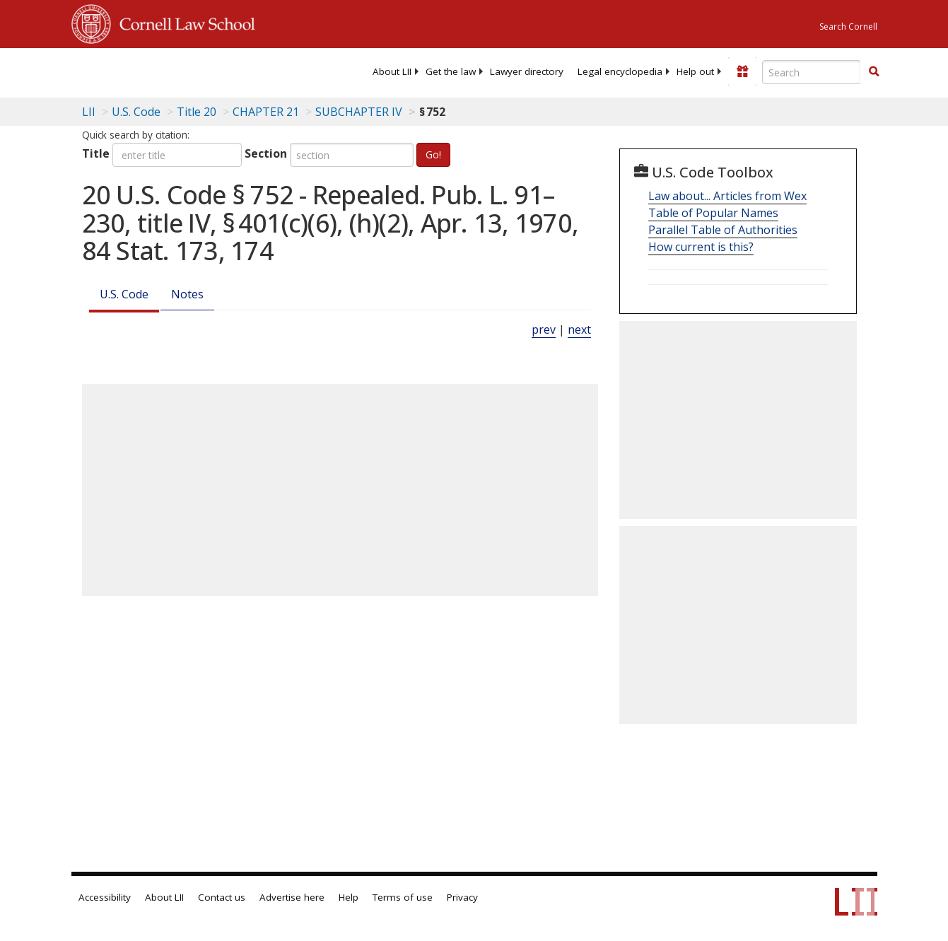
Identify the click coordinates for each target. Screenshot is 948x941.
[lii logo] (126, 71)
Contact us (221, 897)
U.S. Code (124, 294)
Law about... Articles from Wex (727, 196)
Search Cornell (848, 27)
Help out (695, 71)
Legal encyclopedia (620, 71)
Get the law (451, 71)
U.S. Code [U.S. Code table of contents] (136, 111)
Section (266, 153)
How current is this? (701, 247)
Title (96, 153)
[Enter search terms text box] (811, 72)
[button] (874, 71)
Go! (433, 154)
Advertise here (291, 897)
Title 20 (196, 111)
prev (544, 329)
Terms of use (403, 897)
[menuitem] (392, 71)
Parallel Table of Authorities (722, 230)
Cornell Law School (183, 22)
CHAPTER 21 (266, 111)
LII (88, 111)
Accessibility (104, 897)
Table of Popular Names (713, 213)
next (579, 329)
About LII (392, 71)
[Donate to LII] (742, 71)
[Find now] (873, 72)
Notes (187, 294)
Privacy (462, 897)
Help (348, 897)
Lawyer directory (526, 71)
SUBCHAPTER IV (358, 111)
